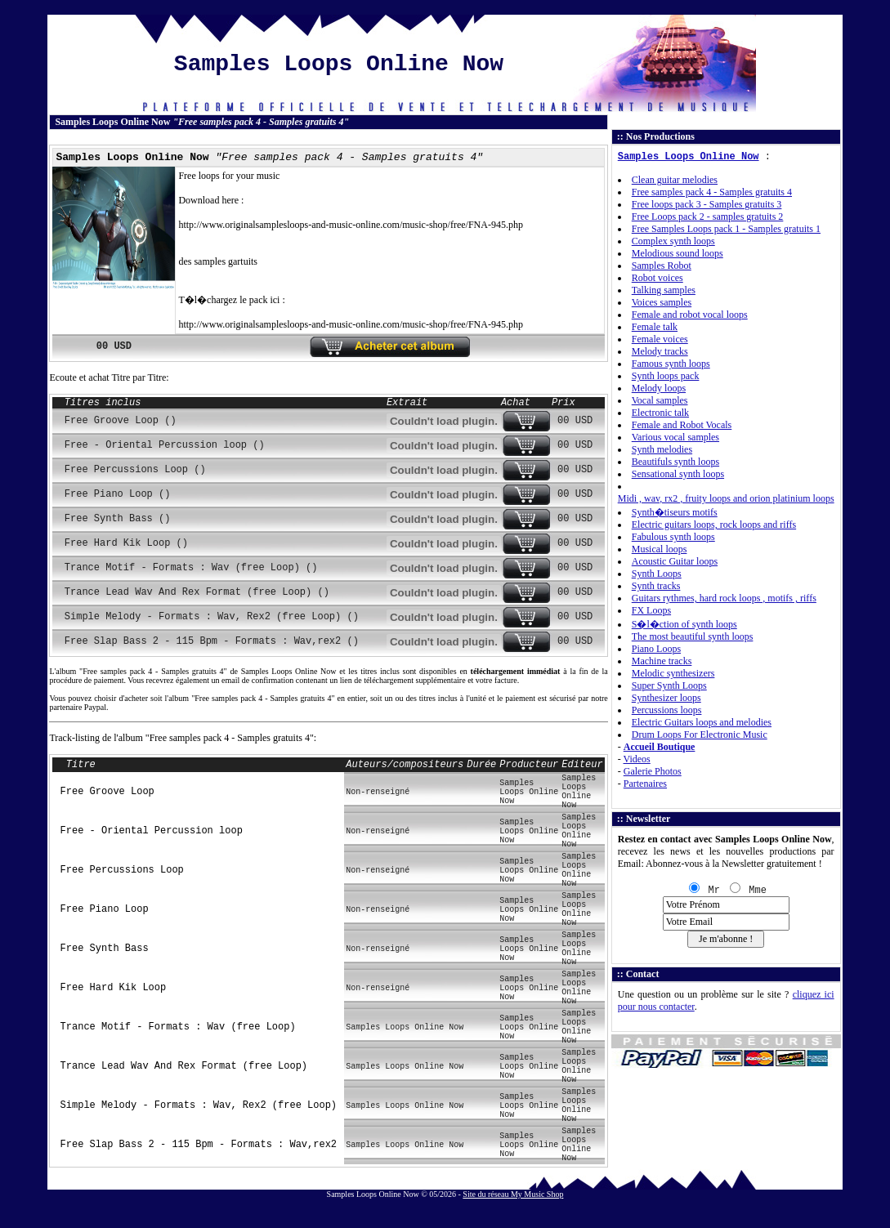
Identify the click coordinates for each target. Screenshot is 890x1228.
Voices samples (661, 302)
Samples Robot (661, 265)
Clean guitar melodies (675, 179)
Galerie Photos (653, 771)
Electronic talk (660, 412)
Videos (637, 759)
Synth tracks (656, 586)
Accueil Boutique (659, 746)
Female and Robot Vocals (682, 425)
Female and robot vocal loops (690, 314)
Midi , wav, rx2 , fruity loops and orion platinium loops (726, 498)
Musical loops (659, 549)
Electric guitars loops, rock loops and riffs (714, 524)
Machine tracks (662, 661)
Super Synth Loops (669, 685)
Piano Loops (656, 648)
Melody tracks (660, 351)
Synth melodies (662, 449)
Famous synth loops (671, 363)
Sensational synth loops (678, 474)
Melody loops (659, 388)
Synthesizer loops (666, 697)
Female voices (660, 339)
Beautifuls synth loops (675, 461)
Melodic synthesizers (673, 673)
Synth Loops (657, 573)
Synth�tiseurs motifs (675, 512)
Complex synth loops (673, 241)
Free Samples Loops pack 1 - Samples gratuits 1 (726, 228)
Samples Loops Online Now (688, 157)
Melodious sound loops (677, 253)
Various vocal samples (675, 437)
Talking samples (663, 290)
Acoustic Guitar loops (675, 561)
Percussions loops (667, 710)
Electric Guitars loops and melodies (701, 722)
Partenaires (645, 783)
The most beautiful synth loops (693, 636)
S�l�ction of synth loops (684, 624)
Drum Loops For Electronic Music (699, 734)
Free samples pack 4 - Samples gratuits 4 (712, 192)
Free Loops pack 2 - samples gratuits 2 (708, 216)
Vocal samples (660, 400)
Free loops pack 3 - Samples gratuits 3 (707, 204)
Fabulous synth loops (673, 537)
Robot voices (657, 278)
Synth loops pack (666, 376)
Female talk (655, 327)
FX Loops (651, 610)
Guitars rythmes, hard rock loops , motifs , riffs (724, 598)
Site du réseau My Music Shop (513, 1194)
